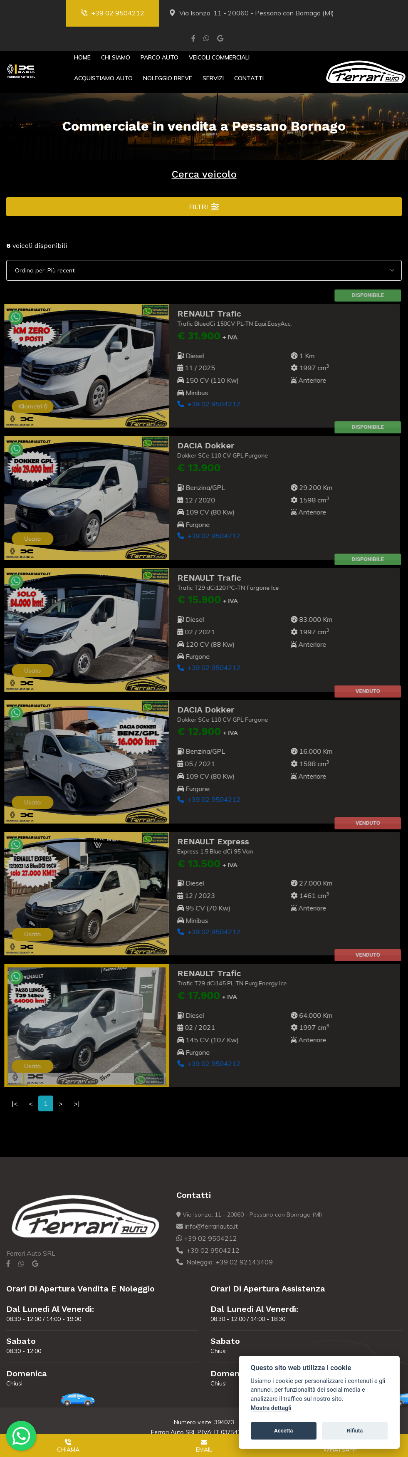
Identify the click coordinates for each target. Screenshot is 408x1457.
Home (82, 57)
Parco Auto (159, 57)
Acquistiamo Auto (103, 78)
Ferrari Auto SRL (30, 1253)
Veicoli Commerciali (219, 57)
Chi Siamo (115, 57)
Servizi (213, 78)
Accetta (283, 1430)
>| (77, 1103)
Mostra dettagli (271, 1408)
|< (15, 1103)
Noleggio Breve (167, 78)
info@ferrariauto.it (207, 1226)
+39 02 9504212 (112, 13)
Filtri (204, 207)
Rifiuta (355, 1430)
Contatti (249, 78)
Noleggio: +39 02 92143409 (224, 1262)
